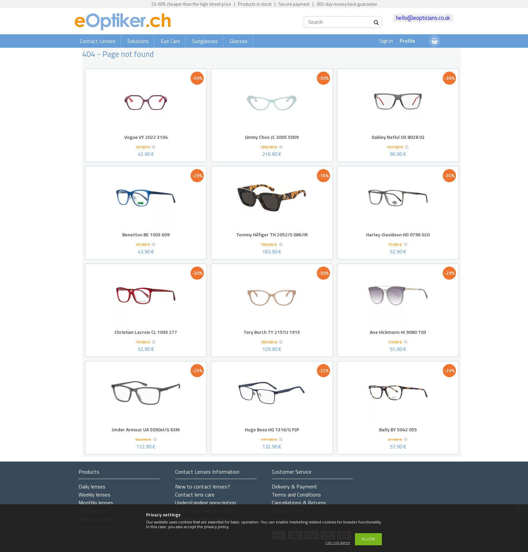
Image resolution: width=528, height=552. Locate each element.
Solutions (138, 41)
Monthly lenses (95, 503)
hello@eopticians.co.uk (423, 17)
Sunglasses (205, 41)
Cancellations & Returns (299, 503)
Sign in (386, 41)
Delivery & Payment (294, 486)
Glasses (239, 41)
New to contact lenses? (202, 486)
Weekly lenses (94, 494)
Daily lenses (91, 486)
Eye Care (170, 41)
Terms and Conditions (296, 494)
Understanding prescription (205, 503)
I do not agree (337, 542)
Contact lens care (194, 494)
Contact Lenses (98, 41)
